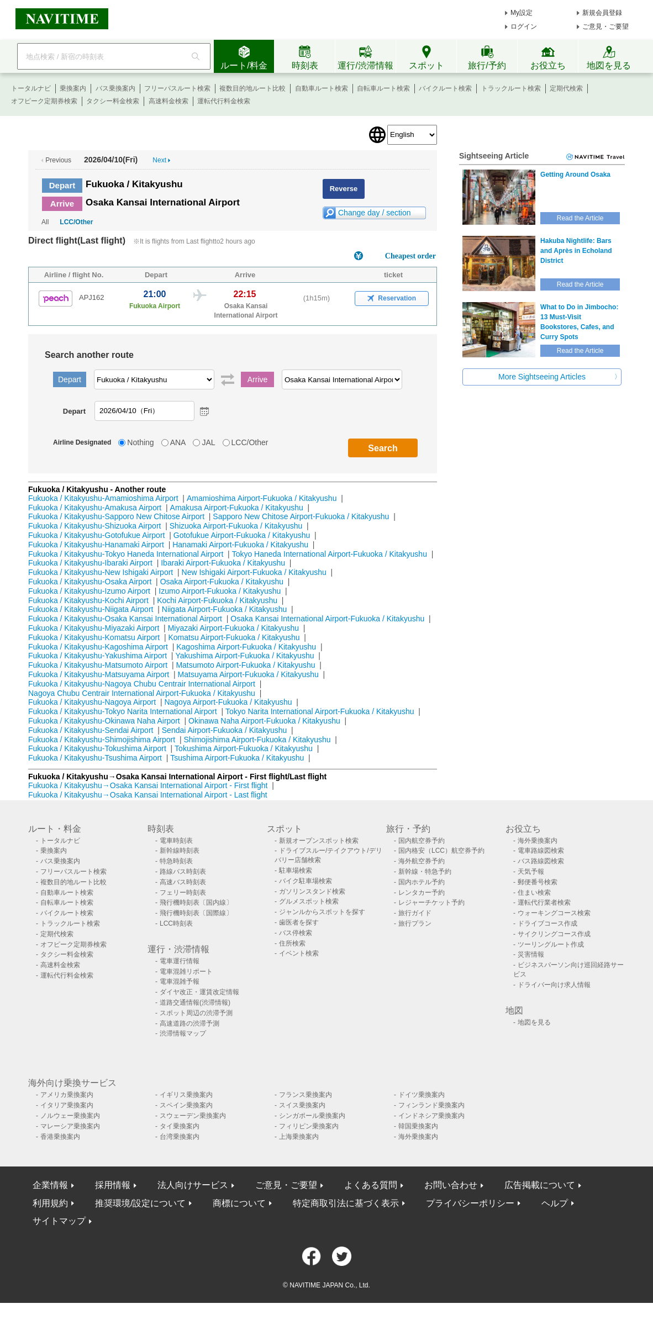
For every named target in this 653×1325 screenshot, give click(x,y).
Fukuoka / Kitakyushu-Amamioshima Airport (103, 498)
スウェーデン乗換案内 (193, 1116)
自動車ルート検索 (321, 88)
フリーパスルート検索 (177, 88)
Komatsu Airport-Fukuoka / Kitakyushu (233, 637)
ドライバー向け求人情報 (554, 985)
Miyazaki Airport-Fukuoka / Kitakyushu (233, 628)
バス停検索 (295, 933)
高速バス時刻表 (183, 882)
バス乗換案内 (115, 88)
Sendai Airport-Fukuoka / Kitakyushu (224, 730)
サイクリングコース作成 (554, 934)
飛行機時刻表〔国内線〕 (196, 902)
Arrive (62, 203)
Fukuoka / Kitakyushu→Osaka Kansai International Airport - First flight (147, 785)
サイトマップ (59, 1221)
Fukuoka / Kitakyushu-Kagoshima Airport (98, 646)
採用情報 (112, 1185)
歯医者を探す (299, 922)
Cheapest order (410, 256)
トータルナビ (31, 88)
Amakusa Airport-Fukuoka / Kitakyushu (236, 507)
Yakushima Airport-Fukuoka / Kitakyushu (244, 655)
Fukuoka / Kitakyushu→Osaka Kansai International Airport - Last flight (147, 794)
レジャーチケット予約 (431, 902)
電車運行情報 (179, 961)
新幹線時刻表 (179, 850)
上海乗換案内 (299, 1137)
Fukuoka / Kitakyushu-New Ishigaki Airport (100, 572)
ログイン (523, 26)
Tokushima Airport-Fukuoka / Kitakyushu (244, 748)
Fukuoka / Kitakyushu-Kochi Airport (88, 600)
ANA (178, 442)
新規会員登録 (602, 13)
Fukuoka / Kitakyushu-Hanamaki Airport (96, 544)
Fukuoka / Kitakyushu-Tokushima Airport (97, 748)
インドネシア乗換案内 (431, 1116)
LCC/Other (76, 222)
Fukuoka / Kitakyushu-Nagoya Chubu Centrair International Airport (141, 683)
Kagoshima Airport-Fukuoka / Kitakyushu (246, 646)
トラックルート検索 (511, 88)
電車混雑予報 (179, 981)
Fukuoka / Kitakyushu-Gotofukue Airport (96, 535)
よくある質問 (370, 1185)
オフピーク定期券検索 (44, 101)
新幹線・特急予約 (424, 871)
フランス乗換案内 (305, 1095)
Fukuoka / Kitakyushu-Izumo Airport (89, 591)
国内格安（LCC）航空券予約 (441, 850)
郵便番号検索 (537, 882)
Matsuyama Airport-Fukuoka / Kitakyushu (248, 674)
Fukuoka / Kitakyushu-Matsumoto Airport (97, 665)
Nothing (140, 442)
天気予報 (531, 871)
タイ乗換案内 (179, 1126)
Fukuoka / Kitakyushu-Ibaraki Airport (90, 562)
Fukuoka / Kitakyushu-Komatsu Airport (94, 637)
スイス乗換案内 (302, 1105)
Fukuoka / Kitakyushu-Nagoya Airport (92, 702)
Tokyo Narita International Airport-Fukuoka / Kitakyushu (319, 711)
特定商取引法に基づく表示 (346, 1203)
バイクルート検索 (445, 88)
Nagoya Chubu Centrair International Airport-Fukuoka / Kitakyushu (141, 693)
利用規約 (50, 1203)
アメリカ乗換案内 (66, 1095)
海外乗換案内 (537, 840)
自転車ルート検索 (383, 88)
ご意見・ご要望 (605, 26)
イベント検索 (299, 953)
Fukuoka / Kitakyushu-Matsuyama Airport (98, 674)
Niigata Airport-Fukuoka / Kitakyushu (224, 609)
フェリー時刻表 (183, 892)
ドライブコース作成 (547, 923)
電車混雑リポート (186, 971)
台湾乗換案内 (179, 1137)
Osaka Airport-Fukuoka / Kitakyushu (221, 581)
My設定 (521, 13)
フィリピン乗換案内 (309, 1126)
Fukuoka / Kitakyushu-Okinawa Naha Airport (104, 720)
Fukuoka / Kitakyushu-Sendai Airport (90, 730)
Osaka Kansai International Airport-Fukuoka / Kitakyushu (327, 618)
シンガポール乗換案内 (312, 1116)
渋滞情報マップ (183, 1033)
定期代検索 (566, 88)
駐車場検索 (295, 870)
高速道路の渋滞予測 (189, 1023)
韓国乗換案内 (418, 1126)
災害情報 (531, 954)
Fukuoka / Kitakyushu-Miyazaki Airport (93, 628)
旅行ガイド (414, 913)
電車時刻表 (176, 840)
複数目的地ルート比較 (252, 88)
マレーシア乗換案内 (70, 1126)
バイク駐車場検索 (305, 881)
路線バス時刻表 (183, 871)
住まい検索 (534, 892)
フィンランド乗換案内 (431, 1105)
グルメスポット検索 (309, 901)
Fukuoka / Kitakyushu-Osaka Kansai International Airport (125, 618)
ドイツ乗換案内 (421, 1095)
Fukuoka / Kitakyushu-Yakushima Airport (97, 655)
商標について (239, 1203)
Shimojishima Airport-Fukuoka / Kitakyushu (256, 739)
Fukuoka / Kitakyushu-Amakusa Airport (94, 507)
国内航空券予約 (421, 840)
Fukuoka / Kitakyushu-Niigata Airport (90, 609)
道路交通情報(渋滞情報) (195, 1002)
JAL (208, 442)
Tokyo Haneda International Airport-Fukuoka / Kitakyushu (329, 554)
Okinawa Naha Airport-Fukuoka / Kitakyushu (264, 720)
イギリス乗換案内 (186, 1095)
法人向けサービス (192, 1185)
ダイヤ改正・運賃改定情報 (199, 992)
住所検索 (292, 943)
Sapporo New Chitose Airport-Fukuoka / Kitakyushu (301, 516)
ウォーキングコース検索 (554, 913)
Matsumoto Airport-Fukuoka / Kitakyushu (245, 665)
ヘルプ (554, 1203)
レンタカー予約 (421, 892)
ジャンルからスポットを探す (322, 912)
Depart (62, 185)
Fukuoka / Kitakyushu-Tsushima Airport (95, 757)
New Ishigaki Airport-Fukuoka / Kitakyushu (254, 572)
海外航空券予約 (421, 861)
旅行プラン (414, 923)
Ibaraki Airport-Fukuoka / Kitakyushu (223, 562)
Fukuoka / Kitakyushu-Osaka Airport (89, 581)
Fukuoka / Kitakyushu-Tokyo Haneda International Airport (125, 554)
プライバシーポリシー (470, 1203)
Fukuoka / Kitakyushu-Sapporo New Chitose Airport (116, 516)
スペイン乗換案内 (186, 1105)
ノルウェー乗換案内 (70, 1116)
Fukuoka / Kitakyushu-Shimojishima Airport (101, 739)
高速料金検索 (168, 101)
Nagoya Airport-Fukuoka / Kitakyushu (228, 702)
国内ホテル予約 (421, 882)
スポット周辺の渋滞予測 (196, 1013)
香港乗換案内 (60, 1137)
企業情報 (50, 1185)
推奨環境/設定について (140, 1203)
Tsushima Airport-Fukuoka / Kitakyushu (237, 757)
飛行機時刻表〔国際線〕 (196, 913)
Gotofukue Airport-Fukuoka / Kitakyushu (241, 535)
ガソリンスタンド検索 (312, 891)
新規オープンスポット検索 (319, 840)
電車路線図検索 (541, 850)
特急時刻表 (176, 861)
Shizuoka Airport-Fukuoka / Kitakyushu (236, 525)
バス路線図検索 (541, 861)
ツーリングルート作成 (551, 944)
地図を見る (534, 1022)
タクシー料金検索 (112, 101)
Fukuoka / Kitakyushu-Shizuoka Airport (94, 525)
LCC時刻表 (176, 923)
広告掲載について (539, 1185)
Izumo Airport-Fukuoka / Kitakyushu (220, 591)
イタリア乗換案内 (66, 1105)
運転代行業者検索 (544, 902)
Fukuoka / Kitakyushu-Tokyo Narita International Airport (122, 711)
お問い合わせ (450, 1185)
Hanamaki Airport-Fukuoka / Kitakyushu (240, 544)
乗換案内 (73, 88)
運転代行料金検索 (223, 101)
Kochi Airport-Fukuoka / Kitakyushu (217, 600)
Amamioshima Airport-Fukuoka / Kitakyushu (262, 498)
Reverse (344, 188)
